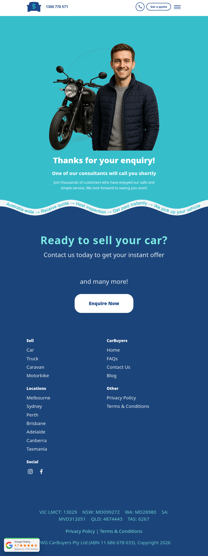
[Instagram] (30, 471)
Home (113, 350)
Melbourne (38, 398)
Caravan (35, 367)
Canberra (37, 440)
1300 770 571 (57, 7)
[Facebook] (41, 471)
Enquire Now (104, 303)
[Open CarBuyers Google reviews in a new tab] (22, 545)
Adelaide (36, 432)
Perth (32, 415)
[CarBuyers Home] (35, 7)
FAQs (112, 358)
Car (30, 350)
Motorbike (38, 375)
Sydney (34, 406)
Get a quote (158, 7)
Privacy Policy (121, 398)
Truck (32, 358)
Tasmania (37, 449)
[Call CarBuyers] (140, 6)
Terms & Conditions (128, 406)
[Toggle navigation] (177, 7)
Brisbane (36, 423)
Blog (111, 375)
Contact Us (118, 367)
